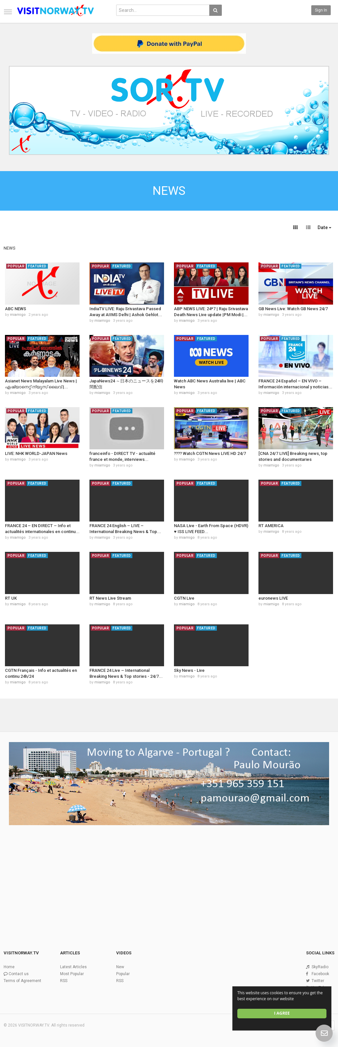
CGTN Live (184, 598)
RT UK (11, 598)
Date (324, 227)
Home (9, 967)
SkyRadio (320, 967)
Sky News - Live (189, 670)
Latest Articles (73, 967)
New (120, 967)
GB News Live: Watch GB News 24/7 (293, 308)
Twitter (318, 980)
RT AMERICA (271, 525)
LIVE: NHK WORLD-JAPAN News (36, 453)
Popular (123, 974)
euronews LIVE (273, 598)
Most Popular (72, 974)
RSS (63, 980)
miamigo (18, 315)
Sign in (321, 10)
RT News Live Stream (110, 598)
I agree (282, 1013)
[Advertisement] (169, 877)
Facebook (320, 974)
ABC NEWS (15, 308)
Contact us (19, 974)
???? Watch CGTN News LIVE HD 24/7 (210, 453)
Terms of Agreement (22, 980)
